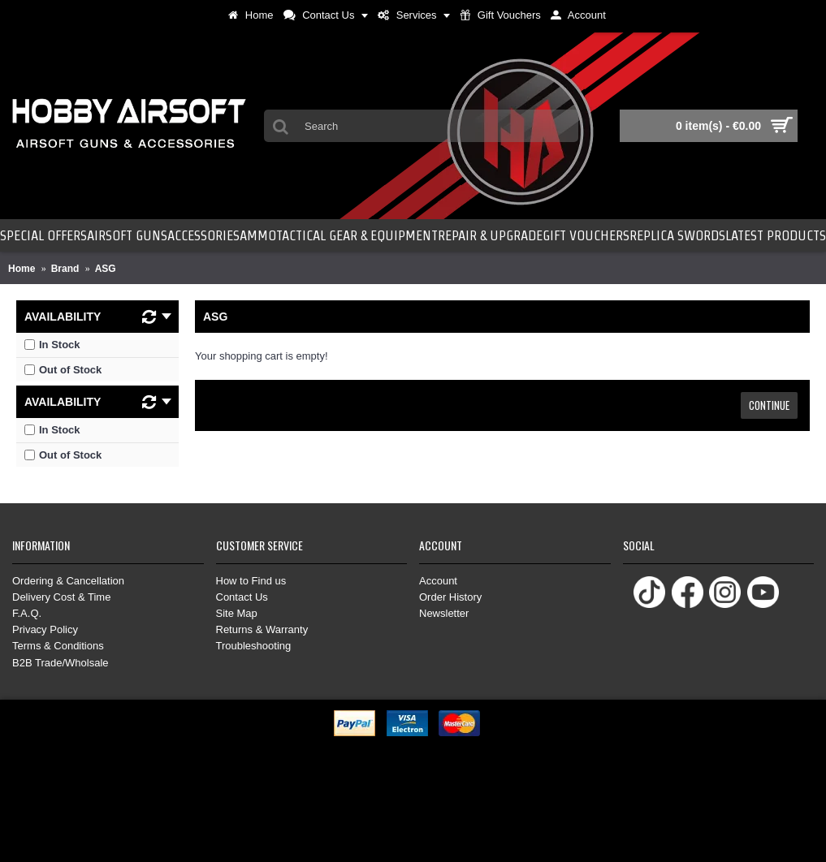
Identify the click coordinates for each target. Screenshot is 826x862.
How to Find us (251, 581)
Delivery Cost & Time (61, 597)
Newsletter (444, 613)
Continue (769, 405)
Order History (450, 597)
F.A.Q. (26, 613)
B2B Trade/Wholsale (60, 663)
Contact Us (242, 597)
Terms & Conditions (58, 646)
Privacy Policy (45, 629)
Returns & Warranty (262, 629)
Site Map (236, 613)
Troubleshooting (254, 646)
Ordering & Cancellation (68, 581)
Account (438, 581)
